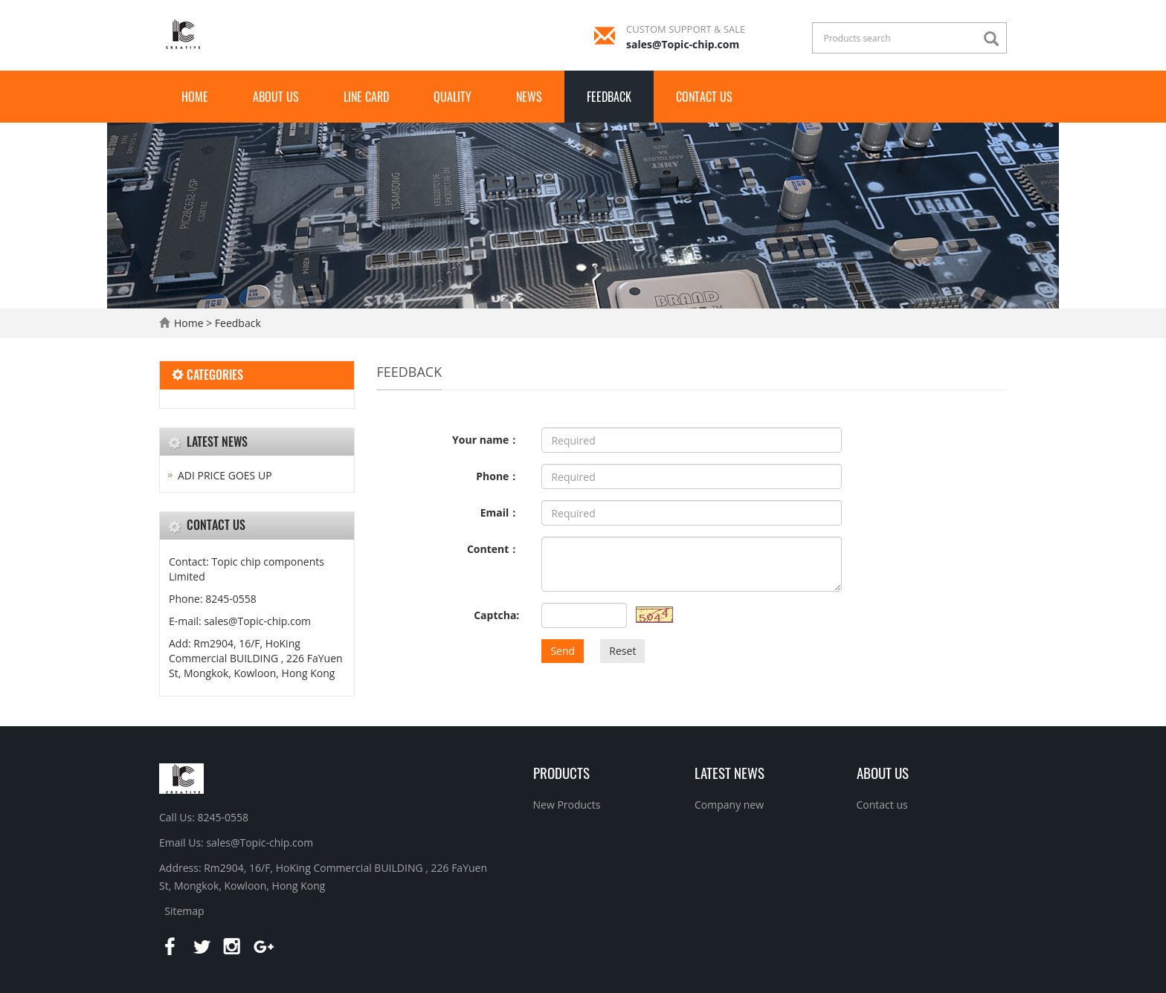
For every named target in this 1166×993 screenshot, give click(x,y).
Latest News (729, 772)
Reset (622, 651)
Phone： (497, 476)
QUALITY (452, 97)
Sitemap (184, 911)
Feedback (609, 97)
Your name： (485, 440)
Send (562, 651)
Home (194, 97)
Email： (500, 512)
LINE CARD (366, 97)
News (529, 97)
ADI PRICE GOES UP (225, 475)
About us (276, 97)
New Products (567, 805)
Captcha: (496, 615)
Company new (729, 805)
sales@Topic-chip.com (682, 44)
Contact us (704, 97)
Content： (493, 549)
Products (561, 772)
